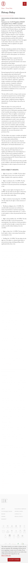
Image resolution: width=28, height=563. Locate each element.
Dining (3, 518)
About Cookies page (6, 555)
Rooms (3, 516)
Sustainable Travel (6, 513)
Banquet (3, 521)
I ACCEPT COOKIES (14, 559)
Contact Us (18, 516)
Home (2, 8)
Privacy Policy (9, 8)
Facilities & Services (20, 511)
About (3, 511)
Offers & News (19, 513)
